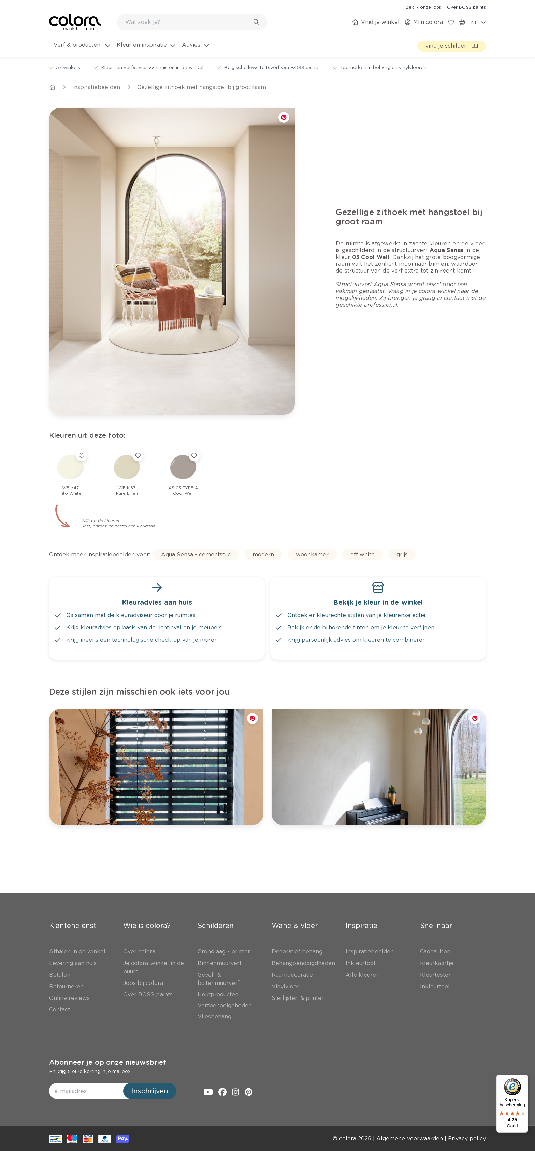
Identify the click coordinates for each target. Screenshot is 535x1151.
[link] (423, 7)
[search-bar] (187, 22)
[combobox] (192, 22)
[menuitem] (81, 49)
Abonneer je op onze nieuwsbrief (107, 1062)
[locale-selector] (478, 22)
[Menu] (524, 1079)
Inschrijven (149, 1091)
